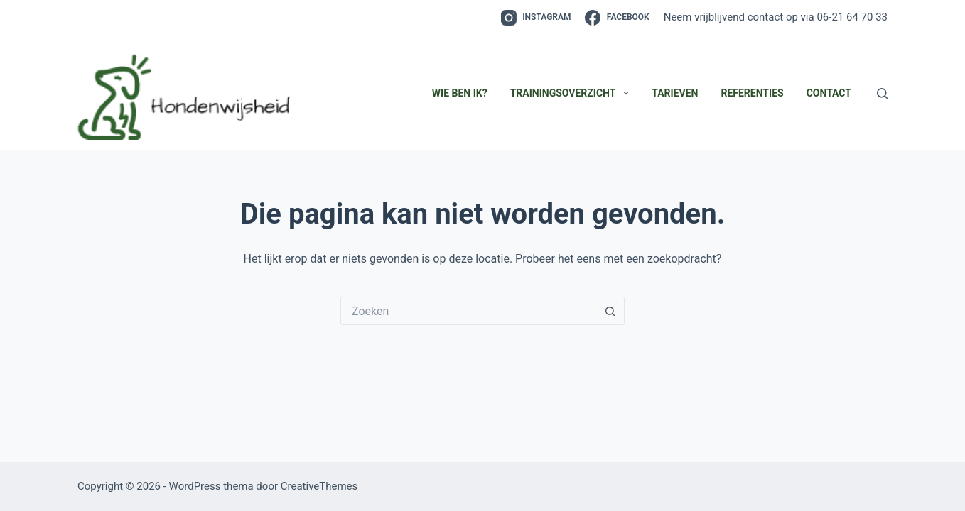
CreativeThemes (319, 486)
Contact (829, 93)
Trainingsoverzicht (572, 92)
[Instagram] (536, 18)
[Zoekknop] (610, 311)
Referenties (752, 93)
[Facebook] (617, 18)
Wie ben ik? (459, 93)
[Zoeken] (882, 93)
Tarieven (675, 93)
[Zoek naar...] (468, 311)
